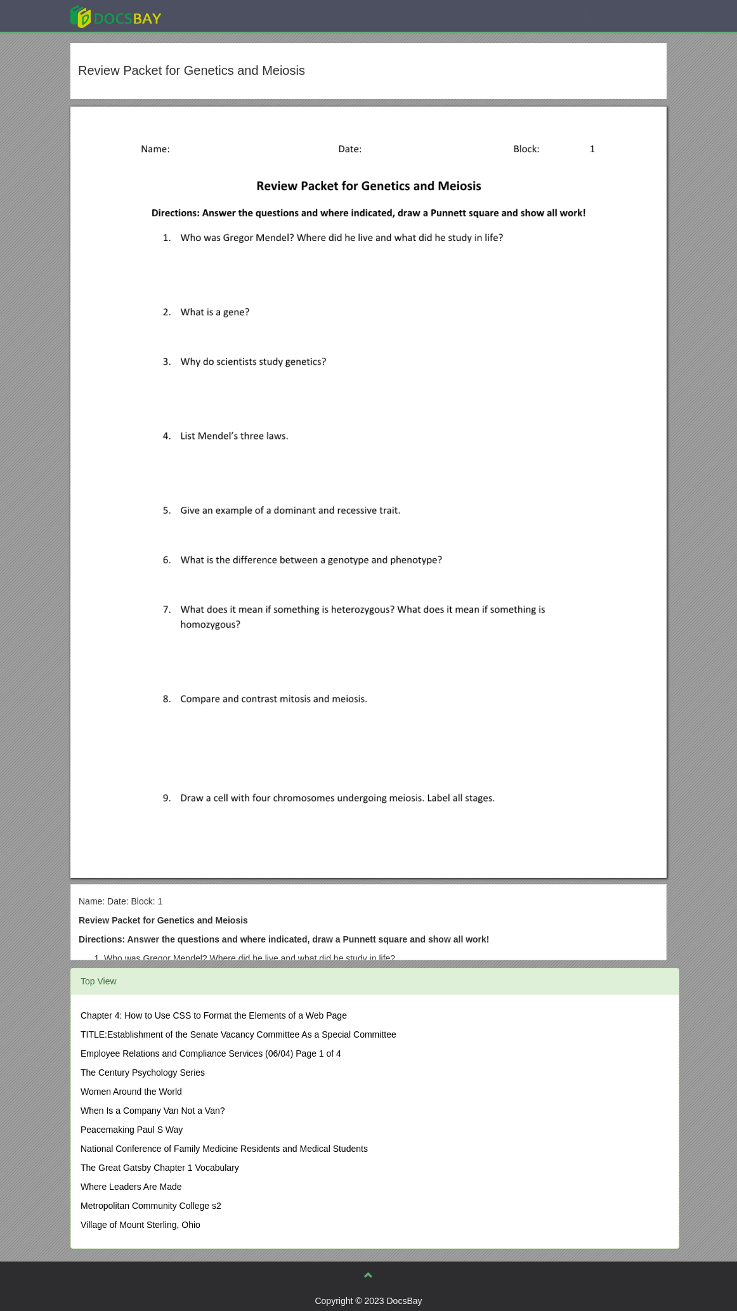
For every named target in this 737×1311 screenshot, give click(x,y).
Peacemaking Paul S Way (132, 1130)
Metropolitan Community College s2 (151, 1206)
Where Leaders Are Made (131, 1187)
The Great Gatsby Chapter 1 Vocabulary (160, 1168)
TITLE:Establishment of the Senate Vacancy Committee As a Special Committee (238, 1034)
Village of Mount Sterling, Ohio (140, 1225)
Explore (211, 15)
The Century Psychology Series (143, 1072)
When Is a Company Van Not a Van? (153, 1111)
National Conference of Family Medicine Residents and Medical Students (224, 1149)
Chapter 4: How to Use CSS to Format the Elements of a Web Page (214, 1015)
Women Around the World (131, 1091)
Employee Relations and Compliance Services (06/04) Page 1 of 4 (211, 1053)
